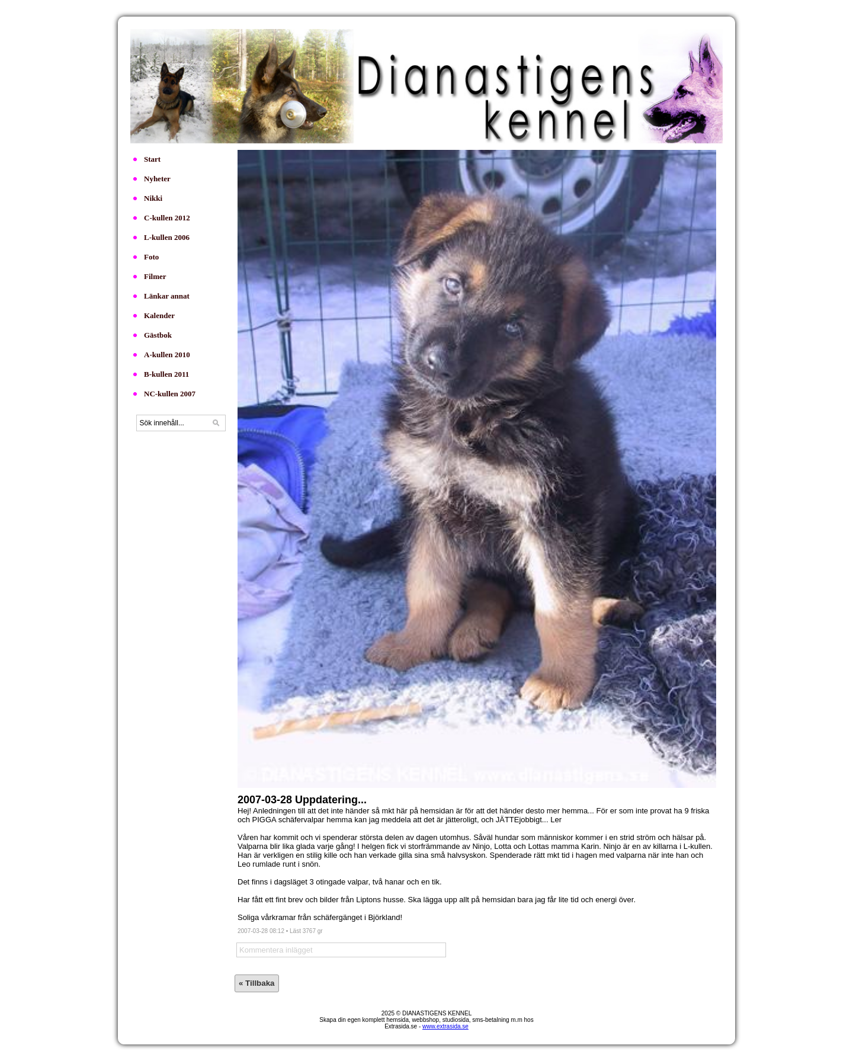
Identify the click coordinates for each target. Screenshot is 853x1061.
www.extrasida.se (445, 1026)
